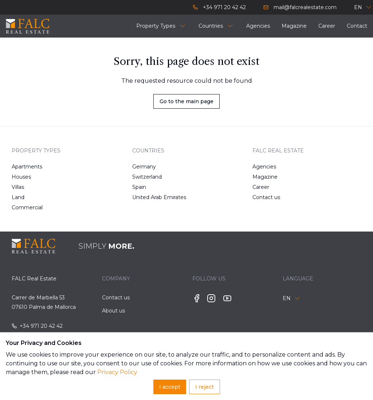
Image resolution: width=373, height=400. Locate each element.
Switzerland (147, 177)
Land (18, 197)
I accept (169, 387)
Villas (18, 187)
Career (260, 187)
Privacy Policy (117, 372)
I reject (204, 387)
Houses (21, 177)
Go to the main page (186, 101)
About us (113, 310)
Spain (139, 187)
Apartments (27, 166)
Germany (144, 166)
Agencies (264, 166)
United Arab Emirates (150, 197)
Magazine (265, 177)
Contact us (266, 197)
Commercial (27, 207)
